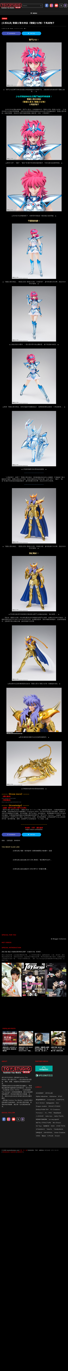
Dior (57, 1103)
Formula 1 (39, 1113)
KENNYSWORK (41, 1119)
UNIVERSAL (48, 1132)
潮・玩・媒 (24, 1150)
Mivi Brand (57, 1122)
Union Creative (59, 1132)
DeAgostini (50, 1103)
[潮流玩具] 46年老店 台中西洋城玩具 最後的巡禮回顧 (10, 1049)
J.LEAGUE (40, 1116)
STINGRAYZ (40, 1129)
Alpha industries (42, 1096)
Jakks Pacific (59, 1116)
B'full (60, 1096)
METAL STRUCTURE (43, 1122)
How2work (57, 1113)
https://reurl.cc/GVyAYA (33, 829)
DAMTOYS (60, 1099)
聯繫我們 (20, 1152)
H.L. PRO (48, 1113)
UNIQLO (39, 1132)
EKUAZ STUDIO (54, 1106)
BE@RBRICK (41, 1099)
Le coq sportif (54, 1119)
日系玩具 (4, 18)
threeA (57, 1136)
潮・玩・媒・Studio (8, 28)
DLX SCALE (40, 1103)
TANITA (49, 1129)
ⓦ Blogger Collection (58, 939)
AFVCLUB (49, 1093)
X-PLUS (50, 1136)
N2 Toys (39, 1126)
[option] (10, 1041)
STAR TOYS (60, 1126)
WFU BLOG (55, 1150)
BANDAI (17, 840)
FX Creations (55, 1109)
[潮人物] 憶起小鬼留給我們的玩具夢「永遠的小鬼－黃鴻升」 (22, 951)
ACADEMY (40, 1093)
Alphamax (53, 1096)
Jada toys (48, 1116)
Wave (44, 1136)
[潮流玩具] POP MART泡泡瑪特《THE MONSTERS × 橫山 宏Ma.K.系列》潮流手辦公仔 (26, 1051)
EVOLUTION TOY (42, 1109)
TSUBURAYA (58, 1129)
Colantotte (51, 1099)
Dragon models (41, 1106)
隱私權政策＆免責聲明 (9, 1152)
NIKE (53, 1126)
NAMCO (46, 1126)
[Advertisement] (34, 890)
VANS (38, 1136)
